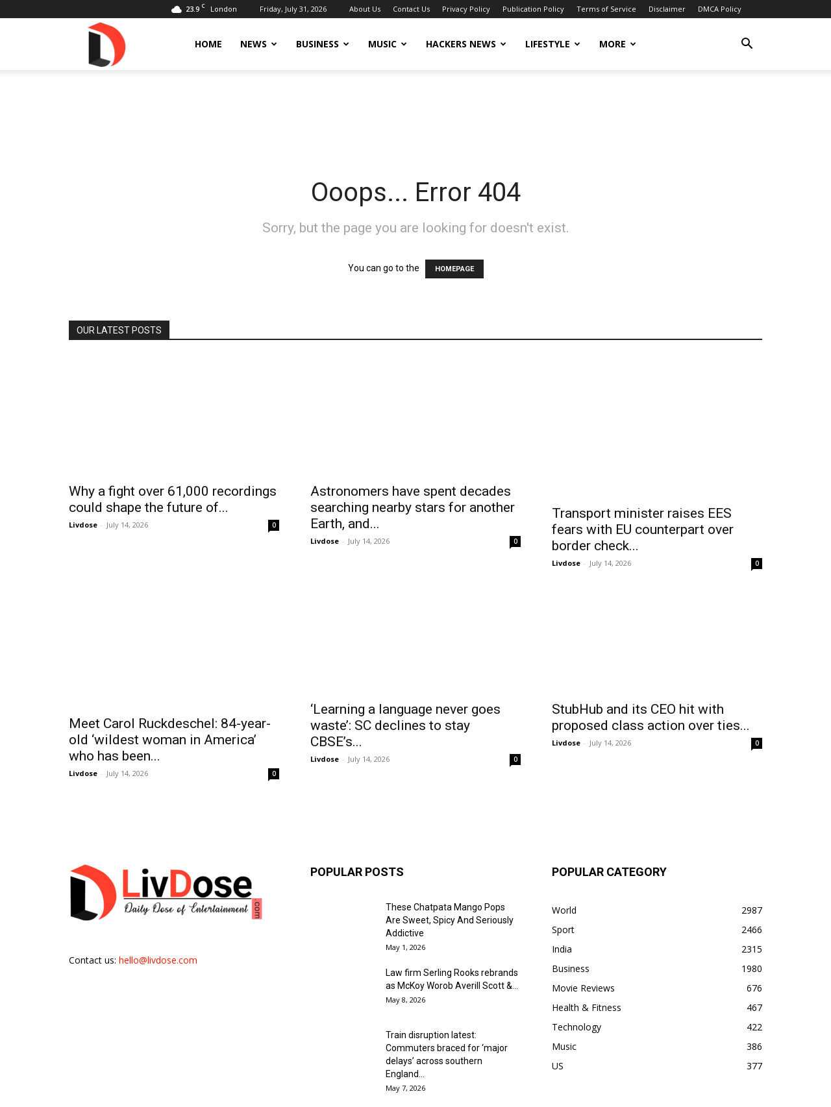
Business (322, 44)
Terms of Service (606, 9)
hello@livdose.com (158, 909)
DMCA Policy (719, 9)
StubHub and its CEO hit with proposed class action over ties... (651, 681)
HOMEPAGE (454, 269)
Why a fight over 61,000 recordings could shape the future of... (173, 485)
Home (208, 44)
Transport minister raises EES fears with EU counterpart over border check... (643, 493)
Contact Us (411, 9)
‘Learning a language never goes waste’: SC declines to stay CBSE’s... (405, 689)
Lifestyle (552, 44)
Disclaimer (667, 9)
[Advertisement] (415, 115)
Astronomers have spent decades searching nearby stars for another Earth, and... (412, 493)
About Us (364, 9)
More (617, 44)
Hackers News (466, 44)
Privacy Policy (466, 9)
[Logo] (106, 44)
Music (387, 44)
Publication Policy (533, 9)
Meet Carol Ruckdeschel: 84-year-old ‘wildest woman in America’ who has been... (170, 689)
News (258, 44)
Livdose (83, 510)
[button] (746, 45)
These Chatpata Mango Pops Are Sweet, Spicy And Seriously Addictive (450, 869)
